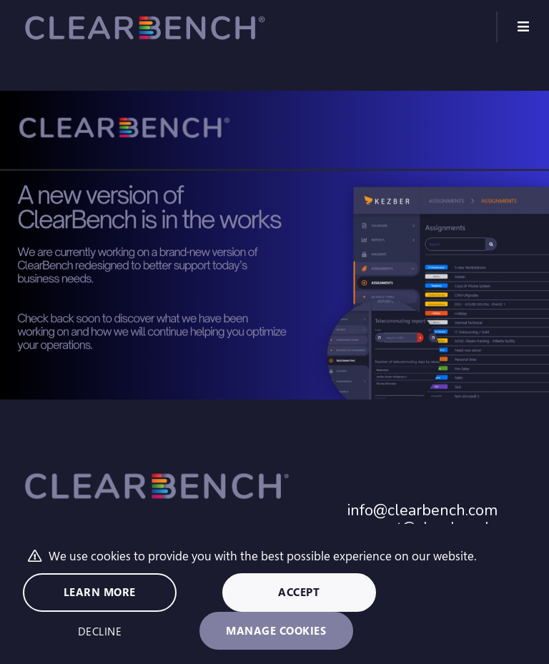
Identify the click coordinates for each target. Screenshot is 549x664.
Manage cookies (276, 631)
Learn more (100, 592)
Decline (100, 631)
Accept (299, 592)
